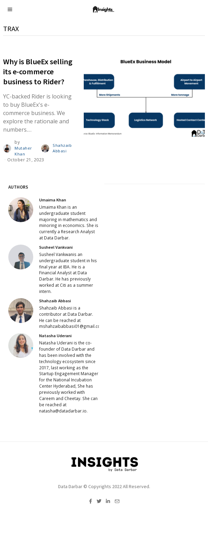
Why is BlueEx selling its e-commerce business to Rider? (37, 71)
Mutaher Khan (23, 151)
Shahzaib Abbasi (61, 148)
